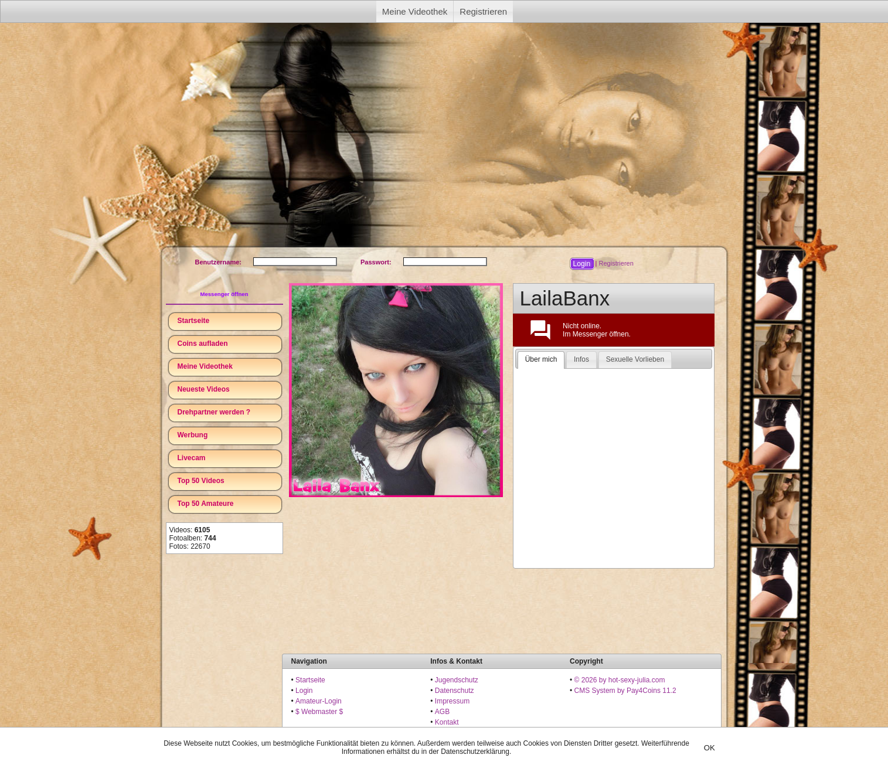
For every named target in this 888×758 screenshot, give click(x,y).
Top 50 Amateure (206, 503)
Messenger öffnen (224, 294)
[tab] (541, 360)
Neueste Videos (204, 389)
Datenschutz (454, 690)
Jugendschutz (456, 680)
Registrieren (483, 11)
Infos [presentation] (581, 359)
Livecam (192, 458)
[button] (581, 263)
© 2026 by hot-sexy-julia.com (619, 680)
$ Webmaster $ (319, 712)
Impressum (452, 701)
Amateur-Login (318, 701)
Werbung (193, 435)
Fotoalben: (192, 538)
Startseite (194, 321)
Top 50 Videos (201, 481)
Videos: (189, 530)
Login (303, 690)
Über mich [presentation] (541, 359)
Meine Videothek (414, 11)
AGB (442, 712)
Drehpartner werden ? (214, 412)
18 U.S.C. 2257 (459, 733)
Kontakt (447, 722)
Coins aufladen (203, 343)
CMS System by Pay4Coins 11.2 (625, 690)
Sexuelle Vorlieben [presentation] (635, 359)
